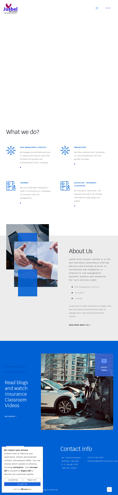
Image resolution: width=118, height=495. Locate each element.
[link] (20, 167)
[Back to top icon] (109, 489)
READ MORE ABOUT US (80, 325)
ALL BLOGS (11, 416)
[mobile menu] (97, 8)
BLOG (109, 8)
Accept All (22, 484)
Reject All (32, 480)
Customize (13, 480)
